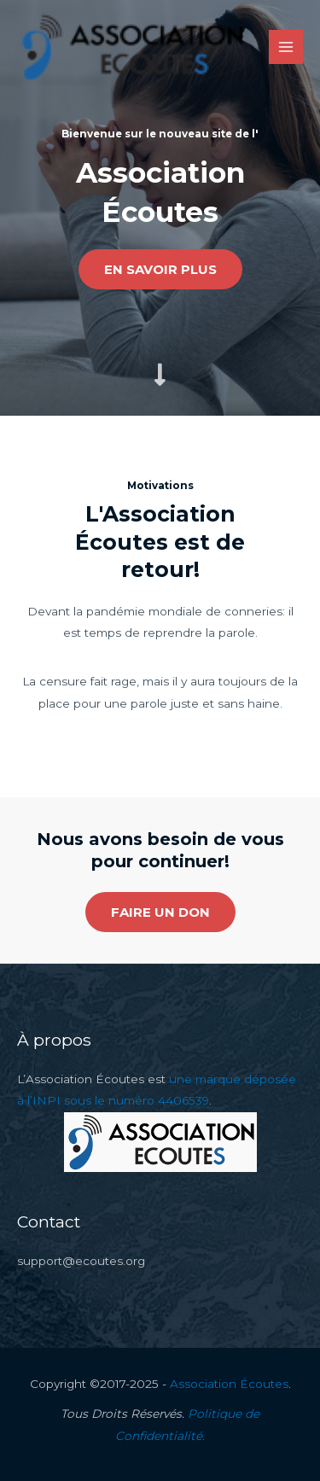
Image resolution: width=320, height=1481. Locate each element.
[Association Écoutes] (131, 47)
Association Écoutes (229, 1384)
